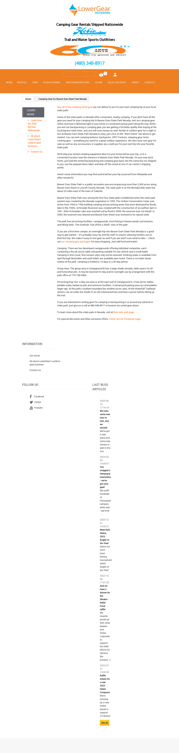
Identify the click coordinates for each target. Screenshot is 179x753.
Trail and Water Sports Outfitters (89, 40)
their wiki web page (124, 312)
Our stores (35, 355)
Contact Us (36, 151)
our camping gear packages (76, 241)
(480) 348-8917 (90, 63)
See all (104, 722)
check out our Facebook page (124, 319)
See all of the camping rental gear (75, 107)
